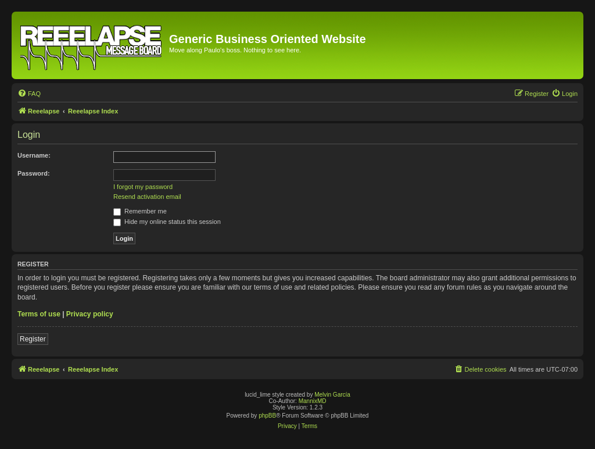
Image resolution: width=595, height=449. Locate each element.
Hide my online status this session (167, 221)
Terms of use (38, 314)
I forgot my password (143, 186)
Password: (33, 173)
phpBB (267, 415)
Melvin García (332, 394)
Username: (34, 155)
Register (33, 339)
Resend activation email (147, 196)
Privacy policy (89, 314)
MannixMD (313, 401)
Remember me (140, 211)
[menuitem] (29, 94)
